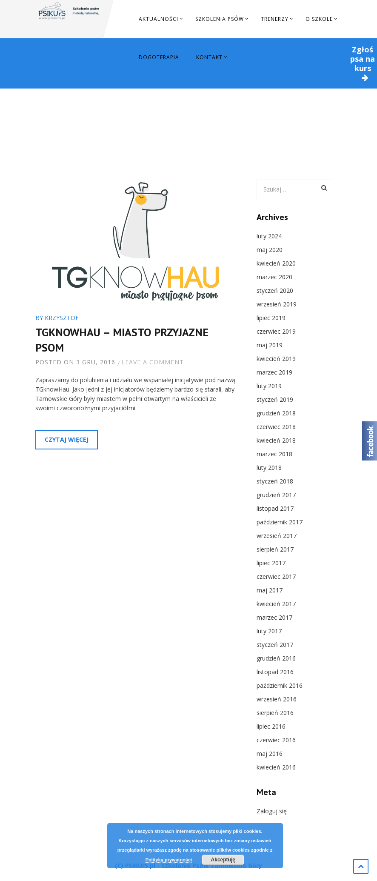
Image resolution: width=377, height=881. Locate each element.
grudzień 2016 (276, 658)
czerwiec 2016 (276, 740)
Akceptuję (223, 860)
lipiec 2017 (271, 563)
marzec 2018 (274, 454)
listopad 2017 (275, 508)
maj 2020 (270, 250)
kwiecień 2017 (276, 604)
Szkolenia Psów (219, 19)
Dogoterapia (159, 57)
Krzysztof (62, 318)
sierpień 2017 (275, 549)
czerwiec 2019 (276, 331)
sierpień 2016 (275, 713)
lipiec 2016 (271, 726)
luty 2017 (269, 631)
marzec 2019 (274, 372)
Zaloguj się (272, 811)
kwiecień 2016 (276, 767)
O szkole (319, 19)
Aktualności (158, 19)
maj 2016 (270, 753)
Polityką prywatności (169, 859)
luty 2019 (269, 386)
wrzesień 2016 (277, 699)
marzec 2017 (274, 617)
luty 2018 (269, 467)
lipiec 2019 (271, 318)
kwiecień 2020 (276, 263)
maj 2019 (270, 345)
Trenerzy (274, 19)
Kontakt (209, 57)
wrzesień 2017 (277, 536)
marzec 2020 (274, 277)
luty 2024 (269, 236)
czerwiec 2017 (276, 576)
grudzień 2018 (276, 413)
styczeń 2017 (275, 645)
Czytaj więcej (67, 439)
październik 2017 (280, 522)
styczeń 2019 (275, 399)
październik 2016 (280, 685)
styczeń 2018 (275, 481)
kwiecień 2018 (276, 440)
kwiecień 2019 (276, 359)
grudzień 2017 (276, 495)
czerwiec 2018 (276, 427)
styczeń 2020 (275, 290)
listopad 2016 (275, 672)
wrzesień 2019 (277, 304)
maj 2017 (270, 590)
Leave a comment (152, 362)
